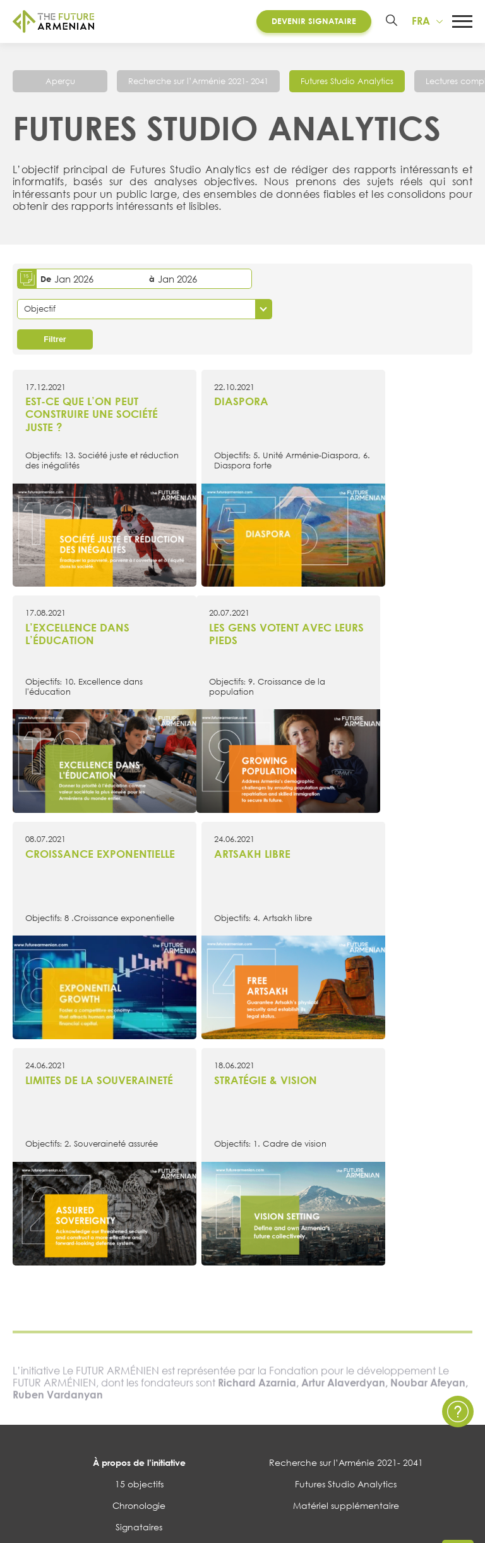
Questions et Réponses (345, 1337)
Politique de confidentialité (346, 1315)
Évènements (138, 1315)
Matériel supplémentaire (346, 1219)
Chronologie (138, 1219)
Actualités (138, 1293)
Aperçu (60, 83)
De (45, 280)
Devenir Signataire (310, 21)
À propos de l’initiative (139, 1176)
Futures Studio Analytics (347, 83)
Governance (139, 1262)
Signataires (139, 1241)
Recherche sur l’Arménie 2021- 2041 (198, 83)
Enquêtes (139, 1358)
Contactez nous (345, 1293)
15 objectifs (139, 1197)
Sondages (138, 1380)
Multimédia (139, 1337)
